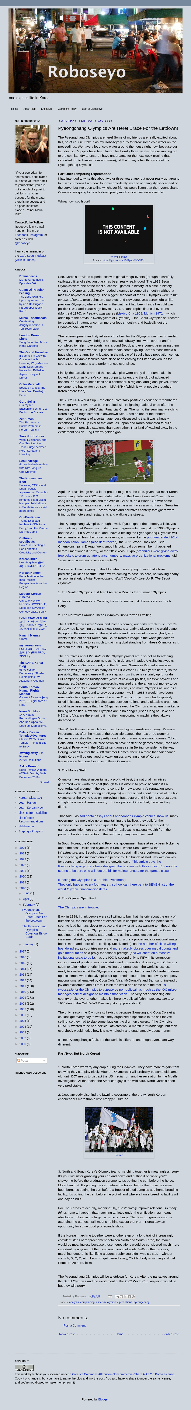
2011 (23, 986)
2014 (23, 969)
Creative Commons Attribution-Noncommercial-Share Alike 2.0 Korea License (123, 1374)
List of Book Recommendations (31, 819)
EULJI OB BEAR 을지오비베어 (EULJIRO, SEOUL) (33, 652)
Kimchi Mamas (29, 635)
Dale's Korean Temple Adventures (32, 734)
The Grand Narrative (33, 352)
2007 (23, 1009)
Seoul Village (28, 461)
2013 (23, 974)
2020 (23, 876)
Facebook (21, 235)
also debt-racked (104, 542)
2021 (23, 870)
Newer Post (66, 1334)
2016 (23, 957)
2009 (23, 997)
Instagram (36, 235)
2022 (23, 865)
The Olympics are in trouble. (78, 907)
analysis (74, 1302)
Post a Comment (74, 1325)
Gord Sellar (27, 401)
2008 (23, 1003)
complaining (87, 1302)
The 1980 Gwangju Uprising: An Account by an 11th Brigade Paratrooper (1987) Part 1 (32, 304)
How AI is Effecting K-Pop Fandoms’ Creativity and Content (33, 548)
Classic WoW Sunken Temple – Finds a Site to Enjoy (32, 743)
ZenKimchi (27, 419)
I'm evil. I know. (118, 256)
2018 (23, 888)
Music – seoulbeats (32, 318)
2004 (23, 1026)
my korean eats (30, 645)
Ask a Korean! (29, 766)
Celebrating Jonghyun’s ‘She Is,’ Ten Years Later (31, 325)
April (26, 899)
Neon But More (30, 711)
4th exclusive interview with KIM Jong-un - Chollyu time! (33, 468)
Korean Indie (28, 559)
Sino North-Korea (31, 436)
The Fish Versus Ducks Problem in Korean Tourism (30, 426)
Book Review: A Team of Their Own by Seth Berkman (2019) (32, 773)
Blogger (103, 1399)
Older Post (171, 1334)
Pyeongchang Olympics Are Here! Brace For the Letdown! (34, 915)
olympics (112, 1302)
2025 (23, 847)
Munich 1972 (153, 313)
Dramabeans (28, 276)
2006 (23, 1015)
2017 (23, 951)
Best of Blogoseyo (92, 108)
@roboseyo (22, 243)
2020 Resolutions (30, 759)
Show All (44, 782)
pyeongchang (141, 1302)
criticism (101, 1302)
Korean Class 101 (30, 797)
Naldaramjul (27, 826)
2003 (23, 1032)
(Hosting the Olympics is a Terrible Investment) (92, 880)
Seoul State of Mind (33, 618)
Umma (23, 639)
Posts (22, 1060)
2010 (23, 992)
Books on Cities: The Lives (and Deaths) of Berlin (32, 391)
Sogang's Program (31, 831)
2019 (23, 882)
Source (119, 1155)
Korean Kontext (30, 572)
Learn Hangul (28, 802)
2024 (23, 853)
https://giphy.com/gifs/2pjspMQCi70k (124, 260)
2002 (23, 1038)
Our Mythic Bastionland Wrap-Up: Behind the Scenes (33, 408)
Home (14, 108)
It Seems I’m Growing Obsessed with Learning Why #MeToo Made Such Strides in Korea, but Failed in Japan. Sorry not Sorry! (33, 366)
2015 (23, 963)
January (28, 944)
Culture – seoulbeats (27, 540)
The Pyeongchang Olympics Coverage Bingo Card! (34, 932)
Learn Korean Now (31, 807)
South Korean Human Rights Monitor (29, 690)
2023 (23, 859)
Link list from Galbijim (33, 812)
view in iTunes (25, 260)
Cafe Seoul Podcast (33, 255)
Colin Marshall (29, 384)
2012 (23, 980)
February (29, 904)
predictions (125, 1302)
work (24, 1374)
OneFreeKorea (29, 517)
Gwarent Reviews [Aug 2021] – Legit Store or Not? (33, 701)
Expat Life (46, 108)
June (26, 893)
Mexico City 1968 (129, 313)
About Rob (30, 108)
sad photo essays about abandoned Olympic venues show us (124, 816)
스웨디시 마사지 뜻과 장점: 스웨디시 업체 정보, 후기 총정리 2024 (33, 625)
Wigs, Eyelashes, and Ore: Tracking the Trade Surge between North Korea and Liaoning (32, 447)
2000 (23, 1044)
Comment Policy (67, 108)
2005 (23, 1020)
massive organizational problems (146, 555)
